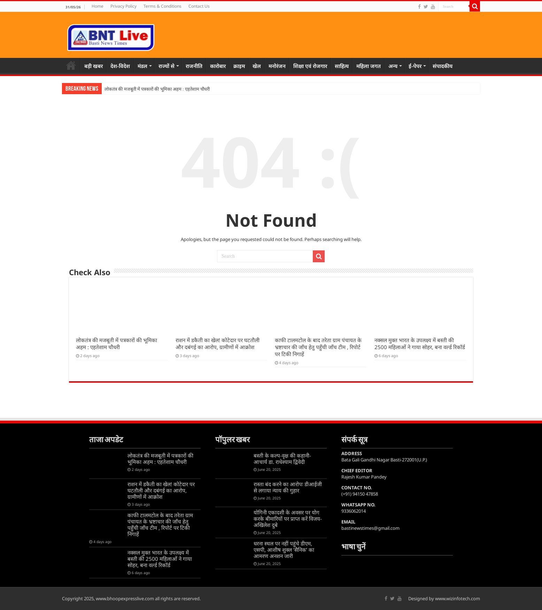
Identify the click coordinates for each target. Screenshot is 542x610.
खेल (257, 65)
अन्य (392, 65)
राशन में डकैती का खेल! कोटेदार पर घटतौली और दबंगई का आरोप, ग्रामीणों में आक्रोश (218, 344)
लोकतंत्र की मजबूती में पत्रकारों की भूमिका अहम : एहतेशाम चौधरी (157, 89)
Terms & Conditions (162, 6)
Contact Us (199, 6)
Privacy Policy (123, 6)
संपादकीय (442, 65)
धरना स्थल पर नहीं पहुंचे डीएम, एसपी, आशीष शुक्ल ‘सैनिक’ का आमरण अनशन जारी (284, 549)
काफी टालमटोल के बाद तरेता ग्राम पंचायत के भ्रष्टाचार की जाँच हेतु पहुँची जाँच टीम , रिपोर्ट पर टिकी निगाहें (318, 347)
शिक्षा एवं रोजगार (310, 65)
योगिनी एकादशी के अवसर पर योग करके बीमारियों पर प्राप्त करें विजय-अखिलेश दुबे (288, 518)
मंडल (142, 65)
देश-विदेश (120, 65)
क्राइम (239, 65)
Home (97, 6)
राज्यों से (166, 65)
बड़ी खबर (93, 65)
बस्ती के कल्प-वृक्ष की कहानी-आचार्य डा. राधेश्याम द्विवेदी (282, 458)
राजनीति (194, 65)
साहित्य (342, 65)
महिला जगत (368, 65)
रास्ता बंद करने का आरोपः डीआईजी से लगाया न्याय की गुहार (288, 487)
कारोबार (218, 65)
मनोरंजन (277, 65)
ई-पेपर (415, 65)
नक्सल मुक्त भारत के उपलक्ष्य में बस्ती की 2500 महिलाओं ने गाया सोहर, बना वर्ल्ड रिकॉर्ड (419, 344)
